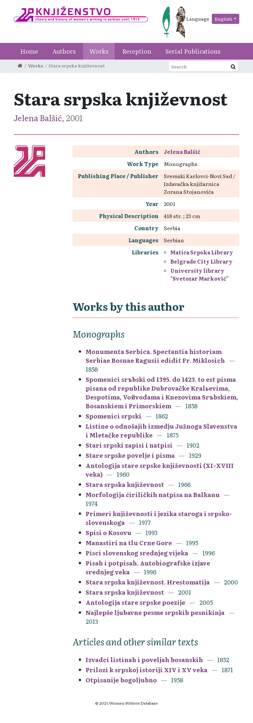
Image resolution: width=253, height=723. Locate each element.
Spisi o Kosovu (108, 532)
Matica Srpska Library (201, 252)
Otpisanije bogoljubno (121, 680)
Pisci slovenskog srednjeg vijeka (137, 552)
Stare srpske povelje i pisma (130, 455)
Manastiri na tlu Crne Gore (129, 542)
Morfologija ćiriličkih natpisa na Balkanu (153, 494)
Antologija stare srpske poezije (135, 602)
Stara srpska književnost (125, 484)
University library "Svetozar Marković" (199, 274)
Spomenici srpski (114, 416)
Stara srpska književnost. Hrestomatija (148, 582)
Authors (64, 51)
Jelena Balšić (38, 117)
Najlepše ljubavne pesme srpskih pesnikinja (155, 612)
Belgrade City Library (201, 261)
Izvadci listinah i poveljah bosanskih (144, 659)
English (223, 18)
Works (99, 51)
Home (29, 51)
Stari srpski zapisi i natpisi (129, 445)
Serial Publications (192, 51)
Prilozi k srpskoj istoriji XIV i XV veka (147, 669)
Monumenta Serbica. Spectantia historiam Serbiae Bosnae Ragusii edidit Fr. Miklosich (155, 356)
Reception (136, 51)
